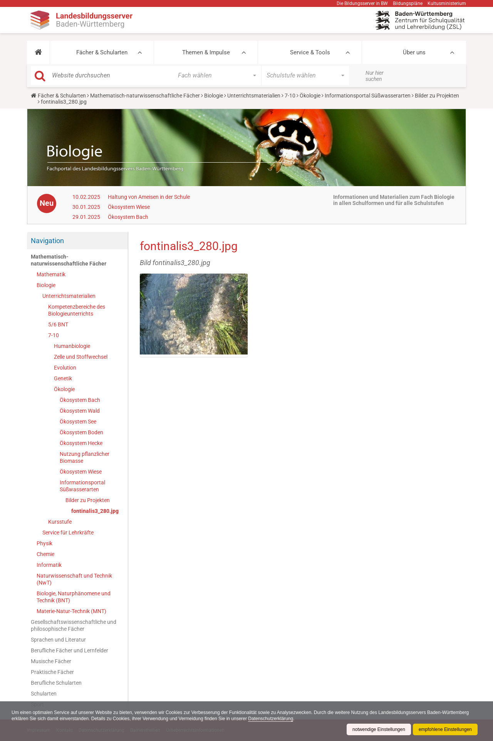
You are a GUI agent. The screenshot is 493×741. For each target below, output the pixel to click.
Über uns (414, 52)
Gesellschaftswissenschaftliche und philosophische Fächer (73, 625)
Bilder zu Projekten (437, 95)
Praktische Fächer (52, 672)
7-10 (290, 95)
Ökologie (310, 95)
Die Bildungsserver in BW (362, 3)
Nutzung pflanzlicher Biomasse (84, 457)
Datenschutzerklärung (270, 718)
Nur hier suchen (375, 76)
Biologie (213, 95)
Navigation (47, 241)
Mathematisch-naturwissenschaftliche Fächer (145, 95)
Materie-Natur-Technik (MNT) (71, 611)
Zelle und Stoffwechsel (80, 357)
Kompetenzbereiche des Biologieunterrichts (76, 310)
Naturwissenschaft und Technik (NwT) (74, 579)
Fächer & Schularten (101, 52)
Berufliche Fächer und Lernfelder (69, 650)
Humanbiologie (72, 346)
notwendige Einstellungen (378, 729)
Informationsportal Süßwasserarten (368, 95)
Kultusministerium (447, 3)
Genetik (63, 378)
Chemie (45, 554)
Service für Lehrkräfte (68, 532)
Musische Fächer (51, 661)
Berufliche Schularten (56, 683)
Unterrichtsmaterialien (253, 95)
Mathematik (51, 274)
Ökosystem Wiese (129, 207)
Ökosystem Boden (81, 432)
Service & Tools (310, 52)
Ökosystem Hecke (81, 443)
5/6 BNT (58, 324)
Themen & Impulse (206, 52)
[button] (38, 52)
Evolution (65, 368)
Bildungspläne (408, 3)
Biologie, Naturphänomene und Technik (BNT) (74, 596)
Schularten (44, 694)
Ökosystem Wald (80, 411)
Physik (44, 543)
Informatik (49, 565)
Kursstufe (60, 522)
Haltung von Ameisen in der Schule (149, 197)
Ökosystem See (78, 421)
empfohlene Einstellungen (445, 729)
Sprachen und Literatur (58, 640)
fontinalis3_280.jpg (95, 511)
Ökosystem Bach (128, 217)
